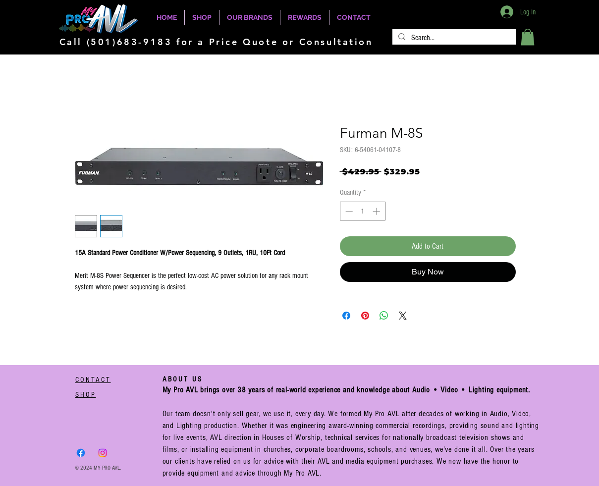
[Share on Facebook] (346, 316)
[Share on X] (403, 316)
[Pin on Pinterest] (365, 316)
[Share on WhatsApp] (384, 316)
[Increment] (377, 211)
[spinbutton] (362, 211)
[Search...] (453, 37)
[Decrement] (348, 211)
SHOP (85, 394)
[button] (528, 37)
